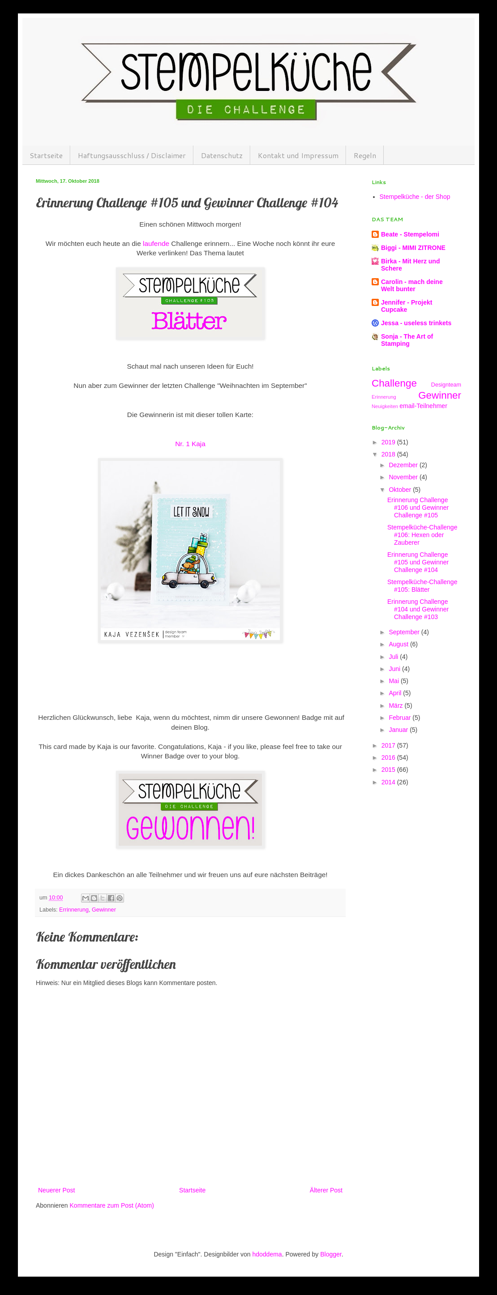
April (396, 693)
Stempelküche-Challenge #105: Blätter (422, 585)
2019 (389, 442)
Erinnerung (384, 397)
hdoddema (267, 1254)
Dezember (404, 465)
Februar (400, 717)
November (404, 477)
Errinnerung (74, 910)
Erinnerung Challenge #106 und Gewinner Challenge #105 (418, 507)
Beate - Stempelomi (410, 234)
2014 (389, 782)
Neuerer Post (56, 1190)
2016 (389, 757)
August (399, 644)
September (405, 632)
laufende (156, 243)
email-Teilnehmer (423, 405)
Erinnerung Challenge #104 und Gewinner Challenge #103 (418, 609)
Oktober (401, 489)
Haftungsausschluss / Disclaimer (132, 155)
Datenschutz (222, 155)
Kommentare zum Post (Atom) (112, 1205)
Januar (399, 729)
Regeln (365, 155)
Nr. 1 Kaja (190, 443)
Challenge (394, 383)
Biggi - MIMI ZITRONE (413, 247)
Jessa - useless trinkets (416, 323)
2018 (389, 454)
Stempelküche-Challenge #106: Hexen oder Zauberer (422, 535)
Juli (394, 656)
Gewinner (104, 910)
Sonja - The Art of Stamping (407, 340)
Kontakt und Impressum (298, 155)
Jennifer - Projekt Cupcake (406, 306)
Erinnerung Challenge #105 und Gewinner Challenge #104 (418, 562)
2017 (389, 745)
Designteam (446, 385)
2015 (389, 769)
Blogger (330, 1254)
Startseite (46, 155)
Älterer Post (326, 1190)
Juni (395, 668)
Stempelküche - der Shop (415, 196)
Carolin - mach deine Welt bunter (412, 285)
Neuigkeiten (385, 406)
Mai (394, 680)
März (396, 705)
